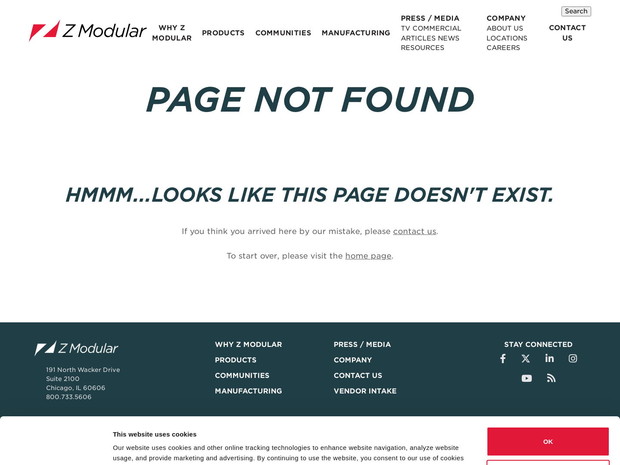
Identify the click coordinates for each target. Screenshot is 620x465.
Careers (498, 48)
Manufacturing (344, 33)
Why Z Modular (170, 33)
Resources (408, 48)
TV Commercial (417, 28)
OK (548, 397)
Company (500, 18)
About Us (500, 28)
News (434, 38)
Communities (276, 33)
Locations (502, 38)
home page (368, 255)
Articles (404, 38)
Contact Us (568, 33)
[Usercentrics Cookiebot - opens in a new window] (55, 448)
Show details (133, 448)
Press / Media (414, 18)
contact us (414, 231)
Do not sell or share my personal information (548, 430)
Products (219, 33)
